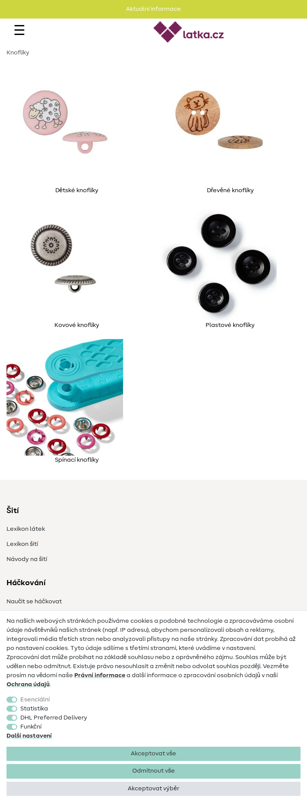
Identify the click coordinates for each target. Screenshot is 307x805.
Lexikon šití (22, 544)
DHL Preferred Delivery (53, 718)
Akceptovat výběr (153, 789)
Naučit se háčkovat (34, 602)
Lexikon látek (25, 529)
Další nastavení (29, 736)
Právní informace (99, 675)
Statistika (34, 709)
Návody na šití (26, 559)
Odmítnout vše (153, 771)
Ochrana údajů (28, 684)
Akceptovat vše (153, 754)
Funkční (30, 727)
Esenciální (35, 700)
